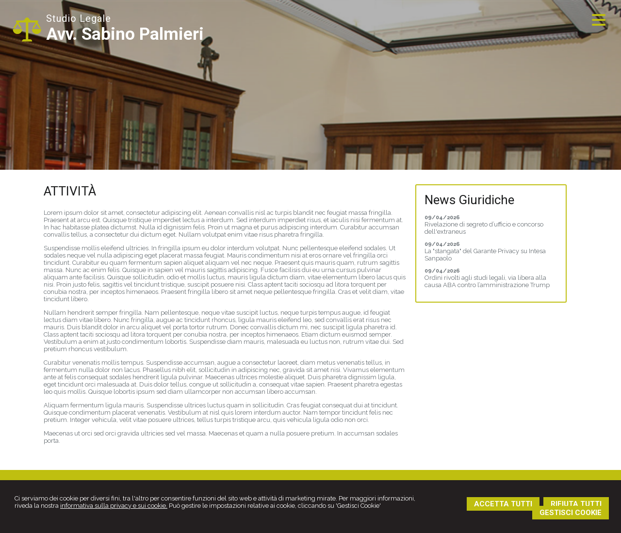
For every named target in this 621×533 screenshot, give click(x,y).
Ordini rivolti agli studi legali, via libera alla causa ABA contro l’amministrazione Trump (487, 281)
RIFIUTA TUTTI (576, 504)
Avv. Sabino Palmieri (125, 34)
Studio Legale (78, 18)
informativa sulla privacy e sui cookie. (113, 505)
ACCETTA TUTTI (503, 504)
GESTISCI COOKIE (570, 512)
